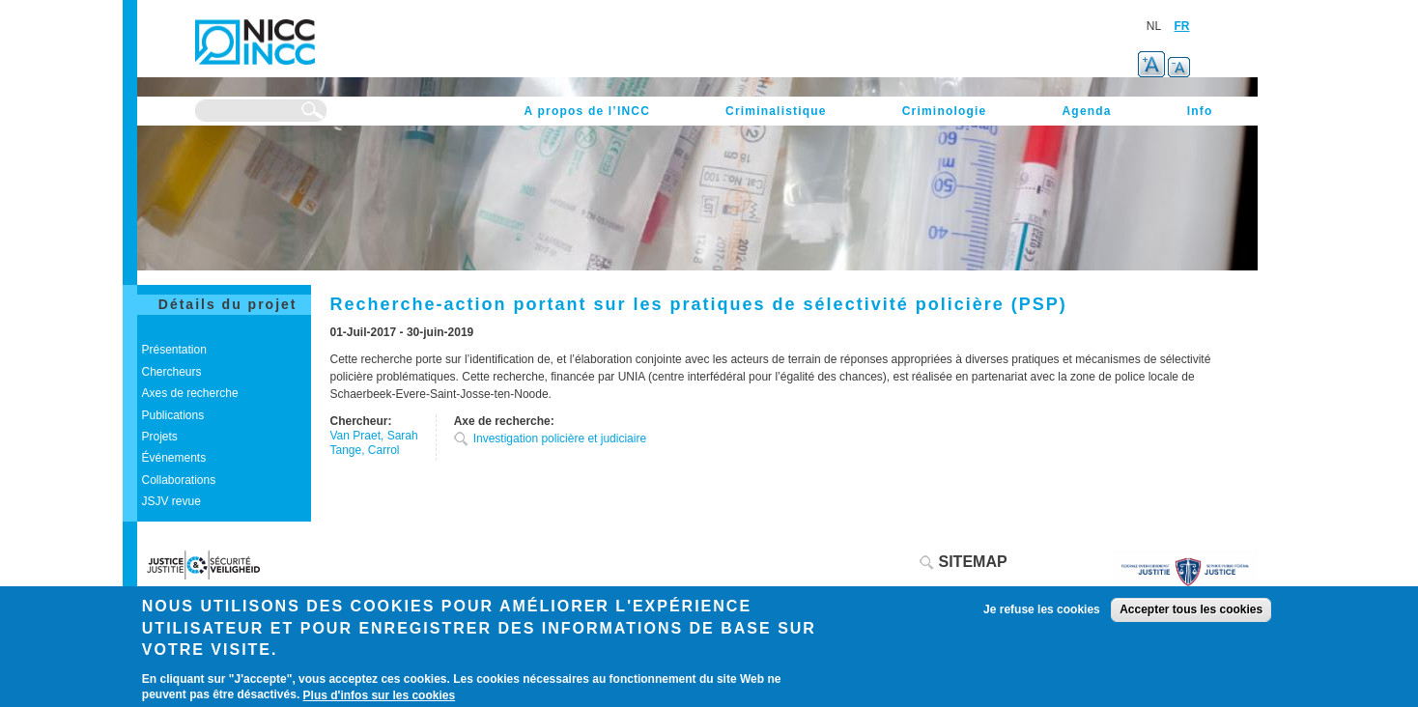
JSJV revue (171, 501)
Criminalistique (776, 111)
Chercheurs (172, 372)
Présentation (174, 349)
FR (1182, 26)
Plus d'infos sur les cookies (379, 695)
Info (1200, 111)
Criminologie (944, 111)
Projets (160, 436)
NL (1154, 26)
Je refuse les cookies (1041, 609)
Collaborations (179, 480)
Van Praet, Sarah (374, 435)
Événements (174, 458)
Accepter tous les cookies (1191, 609)
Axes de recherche (190, 393)
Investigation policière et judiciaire (559, 438)
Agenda (1086, 111)
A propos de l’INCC (588, 111)
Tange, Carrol (365, 450)
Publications (173, 415)
